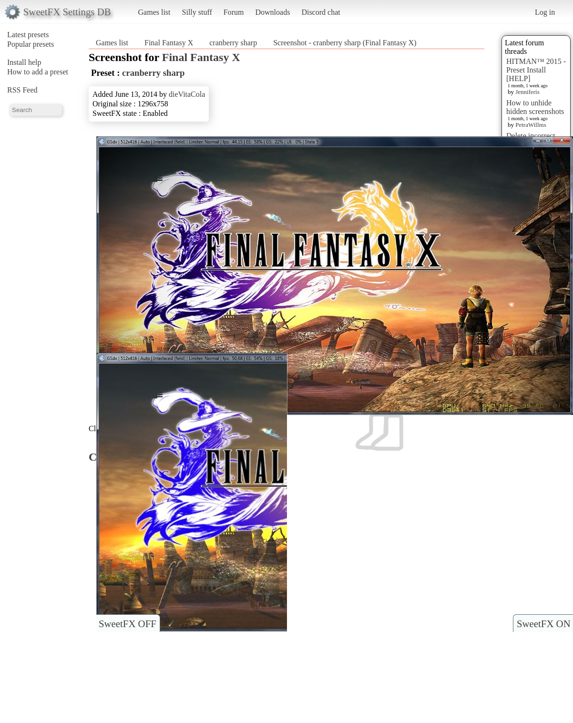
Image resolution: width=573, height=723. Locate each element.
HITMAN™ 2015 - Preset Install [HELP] (536, 70)
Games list (154, 12)
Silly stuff (197, 12)
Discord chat (320, 12)
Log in (545, 12)
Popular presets (30, 44)
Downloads (272, 12)
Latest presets (28, 35)
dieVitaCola (187, 94)
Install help (24, 62)
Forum (234, 12)
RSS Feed (22, 90)
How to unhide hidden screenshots (535, 107)
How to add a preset (37, 72)
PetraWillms (530, 124)
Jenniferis (527, 91)
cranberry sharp (233, 43)
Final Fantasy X (168, 43)
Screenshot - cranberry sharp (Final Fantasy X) (344, 43)
